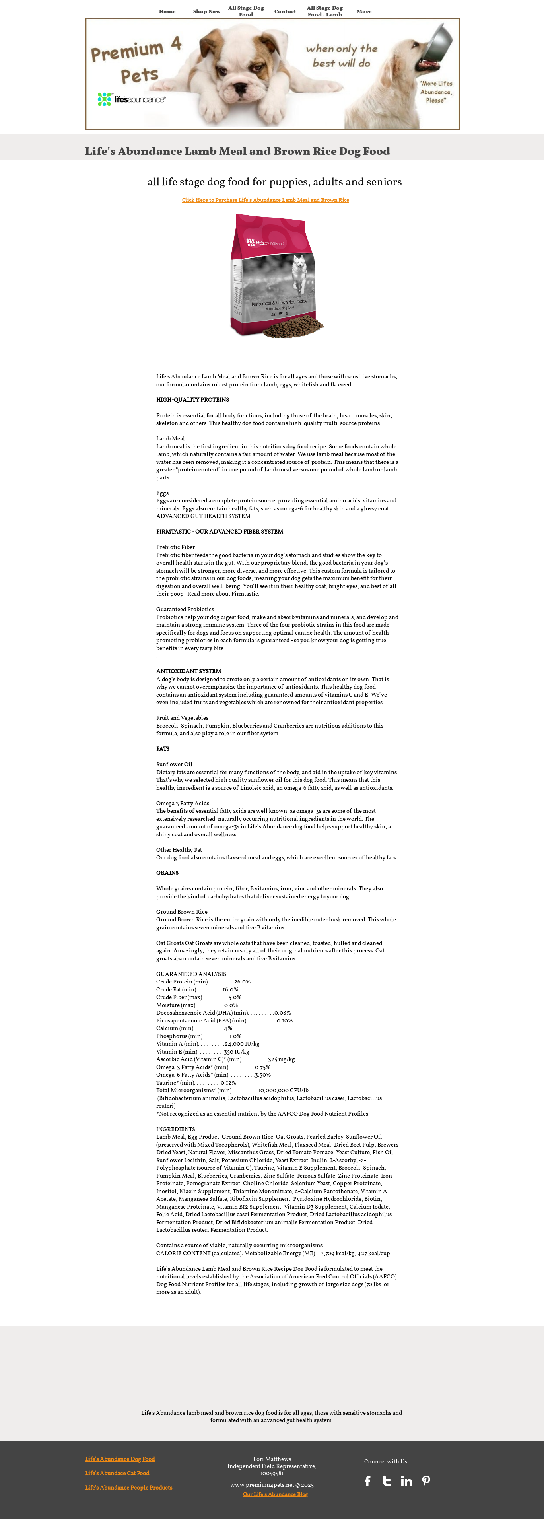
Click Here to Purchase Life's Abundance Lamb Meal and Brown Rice (265, 200)
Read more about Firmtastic (222, 594)
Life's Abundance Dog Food (120, 1459)
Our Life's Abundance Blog (275, 1494)
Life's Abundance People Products (128, 1488)
